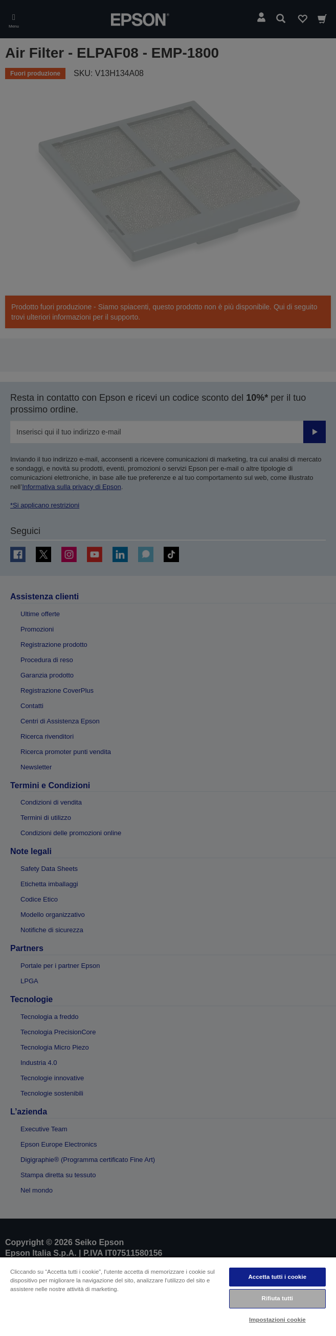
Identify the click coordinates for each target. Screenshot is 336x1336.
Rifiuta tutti (278, 1298)
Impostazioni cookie (277, 1320)
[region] (168, 1296)
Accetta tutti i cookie (277, 1277)
